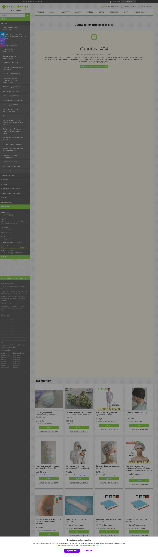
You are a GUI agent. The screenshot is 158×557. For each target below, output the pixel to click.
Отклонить (89, 551)
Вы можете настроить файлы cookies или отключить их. (78, 546)
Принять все (72, 551)
